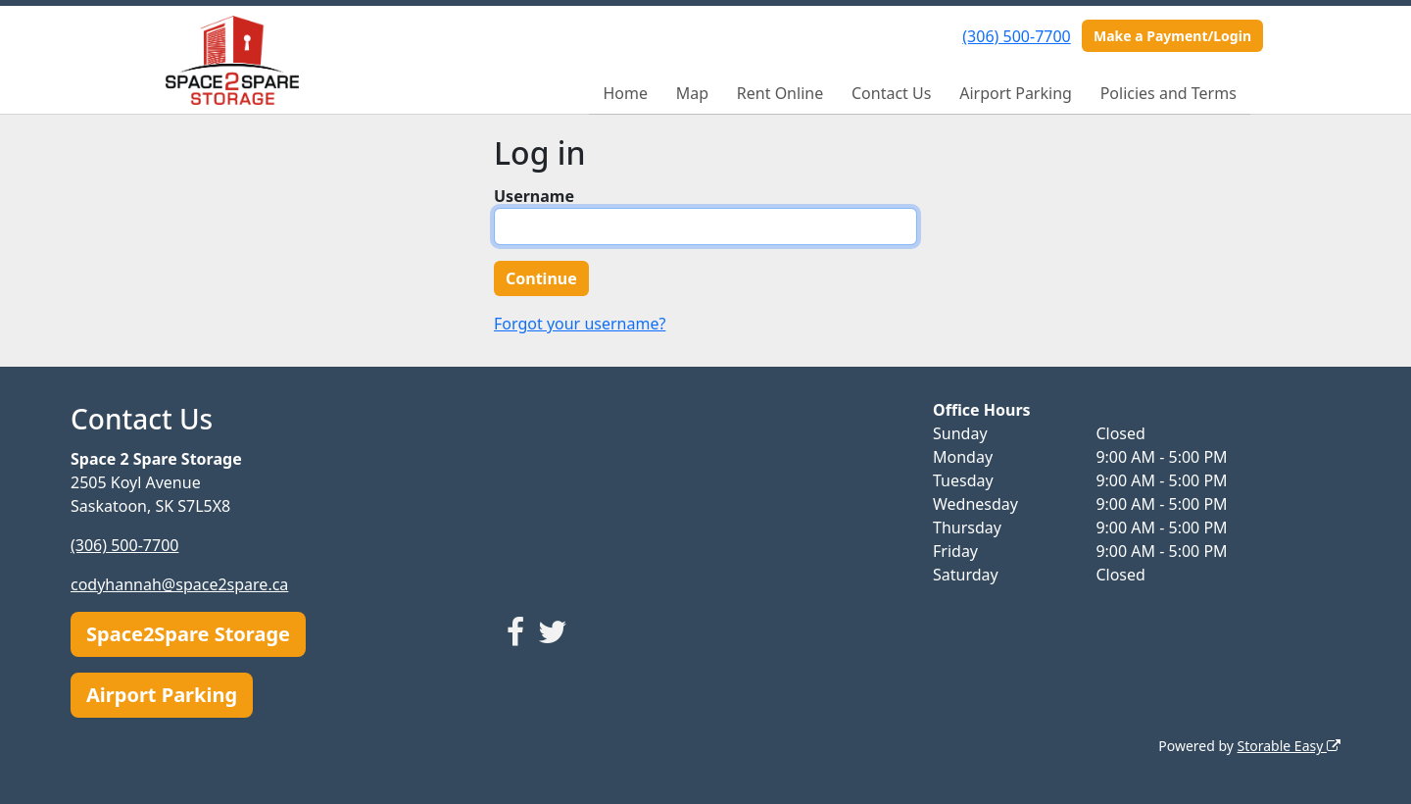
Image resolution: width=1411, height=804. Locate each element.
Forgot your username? (579, 323)
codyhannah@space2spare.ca (179, 584)
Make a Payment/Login (1172, 35)
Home (625, 93)
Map (692, 93)
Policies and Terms (1168, 93)
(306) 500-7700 (1016, 36)
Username (534, 196)
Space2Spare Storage (188, 634)
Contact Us (891, 93)
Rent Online (780, 93)
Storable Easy (1289, 745)
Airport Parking (1015, 93)
